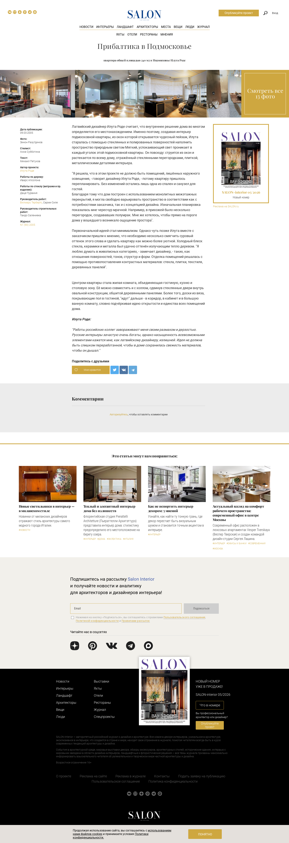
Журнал (203, 27)
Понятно (205, 834)
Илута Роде (27, 170)
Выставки (101, 681)
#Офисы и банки (237, 543)
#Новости (24, 530)
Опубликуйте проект (239, 13)
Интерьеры (105, 27)
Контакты (162, 776)
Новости (86, 27)
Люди (189, 27)
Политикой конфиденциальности (97, 620)
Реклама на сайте (93, 776)
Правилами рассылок (136, 620)
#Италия (128, 539)
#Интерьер (89, 539)
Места (166, 27)
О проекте (63, 776)
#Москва (218, 549)
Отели (132, 34)
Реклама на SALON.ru (226, 206)
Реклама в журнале (130, 776)
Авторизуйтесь (119, 414)
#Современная (256, 543)
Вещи (178, 27)
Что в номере (210, 705)
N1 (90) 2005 (27, 224)
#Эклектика (114, 539)
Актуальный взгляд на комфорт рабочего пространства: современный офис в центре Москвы (238, 513)
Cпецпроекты (104, 717)
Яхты (120, 34)
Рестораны (149, 34)
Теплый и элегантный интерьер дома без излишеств (109, 508)
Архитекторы (147, 27)
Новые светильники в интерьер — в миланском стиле (46, 508)
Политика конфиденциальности (173, 781)
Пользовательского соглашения (184, 617)
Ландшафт (125, 27)
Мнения (167, 34)
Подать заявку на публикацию (201, 776)
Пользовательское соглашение (116, 781)
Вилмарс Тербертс (31, 202)
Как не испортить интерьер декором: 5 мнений (170, 508)
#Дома (101, 539)
